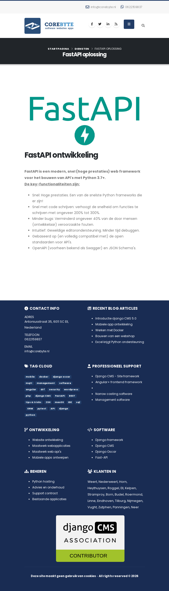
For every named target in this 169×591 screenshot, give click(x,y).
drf (43, 389)
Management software (113, 400)
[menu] (129, 24)
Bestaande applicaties (50, 499)
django (71, 408)
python (30, 414)
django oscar (61, 376)
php (28, 395)
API (60, 408)
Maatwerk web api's (48, 451)
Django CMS (105, 446)
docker (44, 376)
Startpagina (58, 49)
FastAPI (61, 395)
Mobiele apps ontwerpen (52, 457)
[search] (143, 26)
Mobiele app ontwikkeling (115, 324)
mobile (30, 376)
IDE (71, 402)
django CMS (43, 395)
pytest (49, 408)
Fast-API (101, 457)
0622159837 (131, 7)
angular (31, 389)
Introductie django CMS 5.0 (116, 318)
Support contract (45, 493)
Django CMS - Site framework (118, 376)
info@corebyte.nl (101, 7)
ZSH (48, 402)
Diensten (82, 49)
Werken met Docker (110, 330)
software (65, 383)
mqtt (29, 383)
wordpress (72, 389)
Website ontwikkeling (48, 440)
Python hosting (43, 481)
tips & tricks (34, 402)
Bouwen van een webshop (116, 336)
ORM (37, 408)
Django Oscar (106, 451)
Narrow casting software (114, 394)
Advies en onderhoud (49, 487)
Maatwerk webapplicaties (52, 446)
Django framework (110, 440)
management (46, 383)
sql (28, 408)
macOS (60, 402)
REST (73, 395)
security (54, 389)
